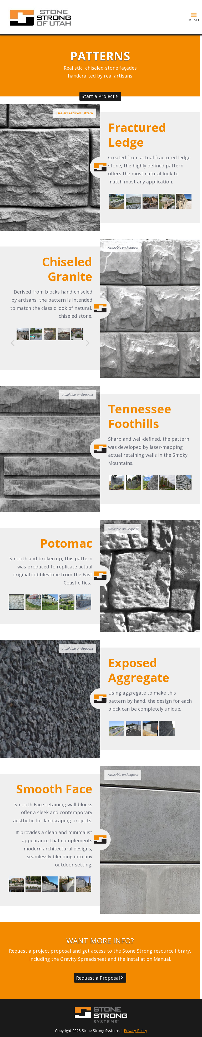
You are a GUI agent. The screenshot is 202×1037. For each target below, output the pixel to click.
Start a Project (98, 96)
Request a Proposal (98, 978)
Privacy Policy (135, 1030)
